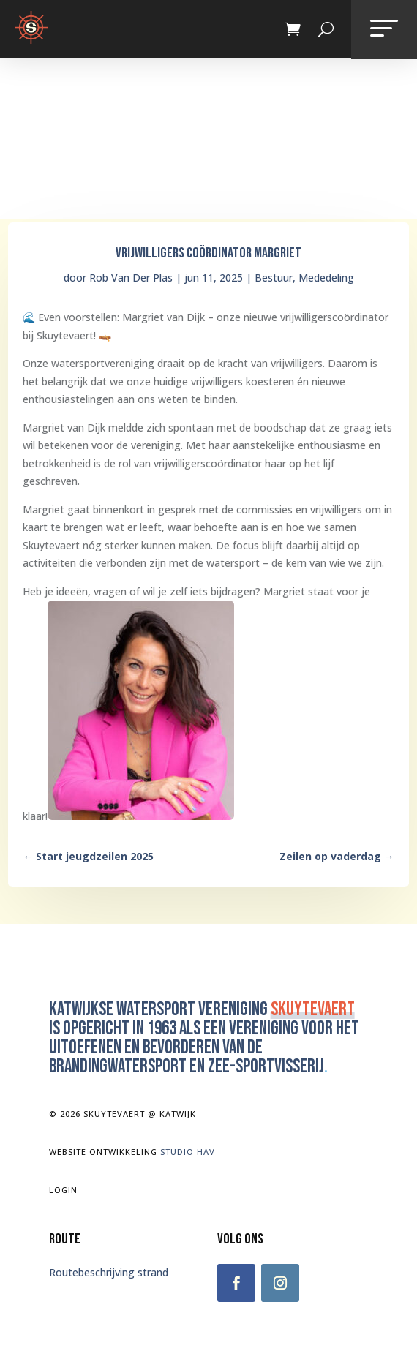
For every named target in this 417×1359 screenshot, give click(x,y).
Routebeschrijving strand (108, 1272)
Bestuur (274, 278)
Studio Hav (187, 1151)
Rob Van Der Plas (131, 278)
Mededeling (326, 278)
